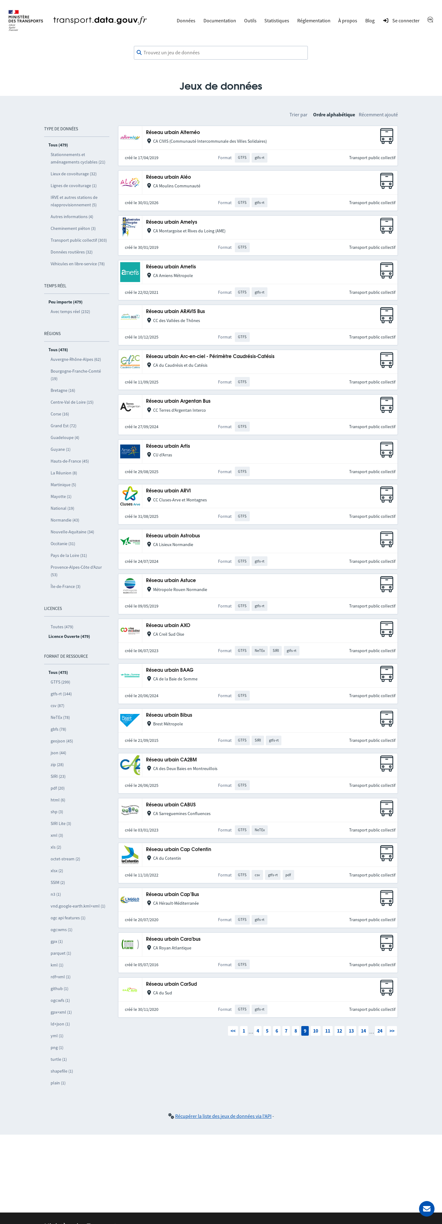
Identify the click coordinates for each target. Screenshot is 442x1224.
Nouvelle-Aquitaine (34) (72, 532)
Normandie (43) (65, 520)
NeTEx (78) (60, 717)
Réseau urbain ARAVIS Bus (175, 311)
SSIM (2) (58, 882)
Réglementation (313, 20)
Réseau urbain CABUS (171, 805)
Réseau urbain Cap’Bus (172, 894)
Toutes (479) (62, 627)
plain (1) (58, 1083)
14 (363, 1031)
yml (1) (57, 1035)
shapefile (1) (62, 1071)
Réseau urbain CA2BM (171, 760)
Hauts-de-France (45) (70, 461)
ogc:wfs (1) (60, 1000)
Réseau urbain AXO (168, 625)
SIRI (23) (58, 776)
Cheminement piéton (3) (73, 228)
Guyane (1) (61, 449)
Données (186, 20)
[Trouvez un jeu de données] (221, 53)
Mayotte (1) (61, 496)
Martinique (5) (63, 484)
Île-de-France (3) (65, 586)
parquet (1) (61, 953)
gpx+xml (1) (61, 1012)
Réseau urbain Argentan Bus (178, 401)
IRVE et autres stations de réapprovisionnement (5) (74, 201)
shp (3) (57, 811)
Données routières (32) (72, 252)
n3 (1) (56, 894)
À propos (347, 20)
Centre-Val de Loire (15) (72, 402)
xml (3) (57, 835)
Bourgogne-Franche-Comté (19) (76, 374)
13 (351, 1031)
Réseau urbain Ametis (171, 267)
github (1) (59, 988)
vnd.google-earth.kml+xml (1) (78, 906)
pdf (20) (58, 788)
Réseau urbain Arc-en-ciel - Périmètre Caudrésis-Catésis (210, 356)
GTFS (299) (60, 682)
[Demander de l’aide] (427, 1209)
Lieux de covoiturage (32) (74, 174)
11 (327, 1031)
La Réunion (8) (64, 473)
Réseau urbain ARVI (168, 491)
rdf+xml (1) (61, 977)
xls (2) (56, 847)
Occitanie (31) (63, 543)
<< (232, 1031)
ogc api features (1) (68, 918)
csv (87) (57, 705)
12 (339, 1031)
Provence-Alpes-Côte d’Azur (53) (76, 570)
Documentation (219, 20)
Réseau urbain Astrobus (173, 536)
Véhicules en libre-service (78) (78, 264)
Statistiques (276, 20)
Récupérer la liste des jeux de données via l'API (223, 1116)
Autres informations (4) (72, 216)
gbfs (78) (58, 729)
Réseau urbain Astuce (171, 580)
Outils (250, 20)
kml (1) (57, 965)
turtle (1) (59, 1059)
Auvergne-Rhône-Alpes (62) (76, 359)
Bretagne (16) (63, 390)
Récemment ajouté (378, 114)
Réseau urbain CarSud (171, 984)
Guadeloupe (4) (65, 437)
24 (379, 1031)
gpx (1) (57, 941)
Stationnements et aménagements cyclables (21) (78, 158)
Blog (370, 20)
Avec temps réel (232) (70, 311)
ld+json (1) (60, 1024)
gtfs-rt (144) (61, 694)
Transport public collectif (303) (79, 240)
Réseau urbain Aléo (168, 177)
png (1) (57, 1047)
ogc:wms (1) (61, 929)
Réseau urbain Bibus (169, 715)
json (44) (58, 752)
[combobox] (221, 53)
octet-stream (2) (65, 859)
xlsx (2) (57, 870)
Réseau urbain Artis (168, 446)
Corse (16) (60, 414)
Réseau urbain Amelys (171, 222)
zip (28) (57, 764)
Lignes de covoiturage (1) (74, 185)
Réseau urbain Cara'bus (173, 939)
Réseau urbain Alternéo (173, 132)
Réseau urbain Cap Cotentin (178, 849)
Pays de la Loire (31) (69, 555)
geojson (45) (62, 741)
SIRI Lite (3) (61, 823)
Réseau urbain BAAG (170, 670)
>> (392, 1031)
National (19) (62, 508)
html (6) (58, 800)
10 (315, 1031)
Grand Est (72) (63, 425)
